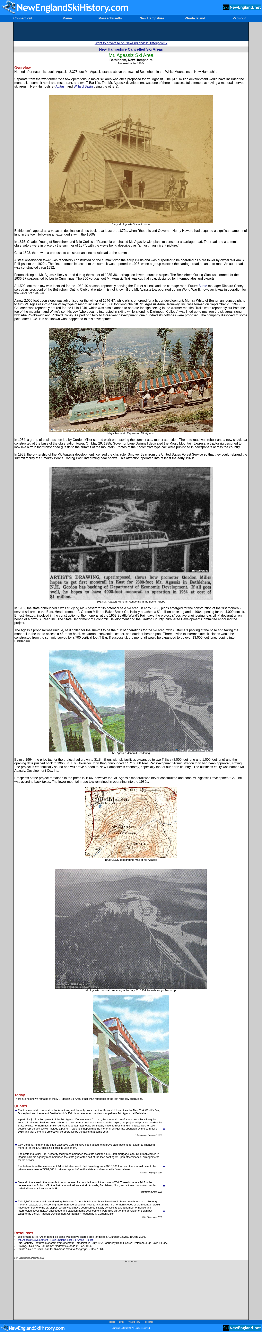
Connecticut (22, 18)
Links (121, 1322)
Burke (203, 286)
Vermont (239, 18)
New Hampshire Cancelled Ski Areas (131, 49)
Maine (67, 18)
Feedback (148, 1322)
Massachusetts (110, 18)
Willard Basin (83, 86)
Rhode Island (195, 18)
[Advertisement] (131, 31)
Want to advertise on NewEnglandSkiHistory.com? (131, 43)
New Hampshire (152, 18)
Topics (112, 1322)
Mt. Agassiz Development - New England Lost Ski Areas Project (55, 1239)
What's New (134, 1322)
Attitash (60, 86)
